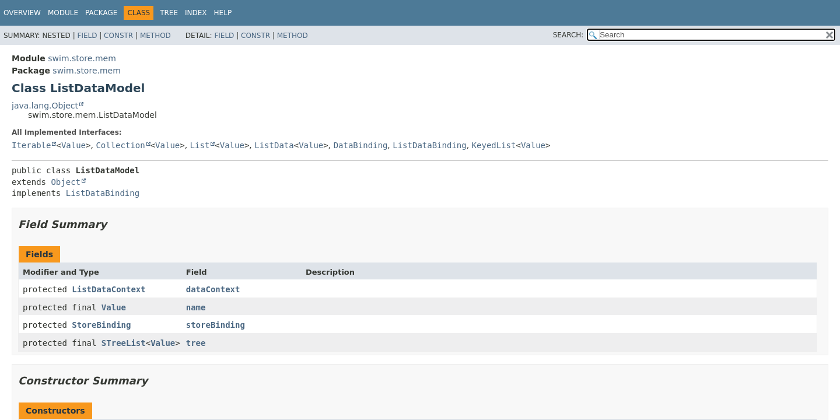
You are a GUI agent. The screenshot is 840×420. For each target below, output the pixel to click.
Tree (169, 13)
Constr (118, 36)
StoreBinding (101, 325)
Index (196, 13)
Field (87, 36)
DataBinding (361, 145)
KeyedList (494, 145)
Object (65, 182)
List (200, 145)
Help (223, 13)
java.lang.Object (45, 105)
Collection (120, 145)
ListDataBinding (429, 145)
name (196, 307)
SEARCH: (568, 35)
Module (63, 13)
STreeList (124, 343)
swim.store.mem (82, 58)
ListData (273, 145)
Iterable (31, 145)
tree (196, 343)
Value (73, 145)
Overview (22, 13)
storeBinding (215, 325)
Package (101, 13)
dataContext (213, 289)
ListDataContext (108, 289)
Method (155, 36)
